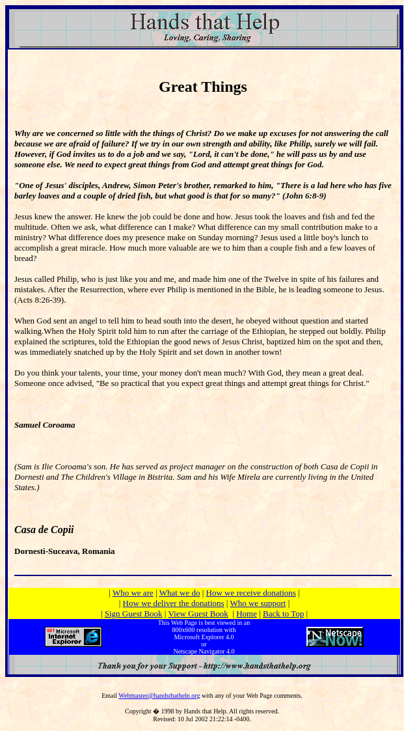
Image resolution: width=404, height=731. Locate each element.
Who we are (133, 593)
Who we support (258, 603)
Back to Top (283, 613)
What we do (179, 593)
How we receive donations (251, 593)
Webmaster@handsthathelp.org (159, 695)
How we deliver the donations (173, 603)
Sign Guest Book (134, 613)
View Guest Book (198, 613)
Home (246, 613)
